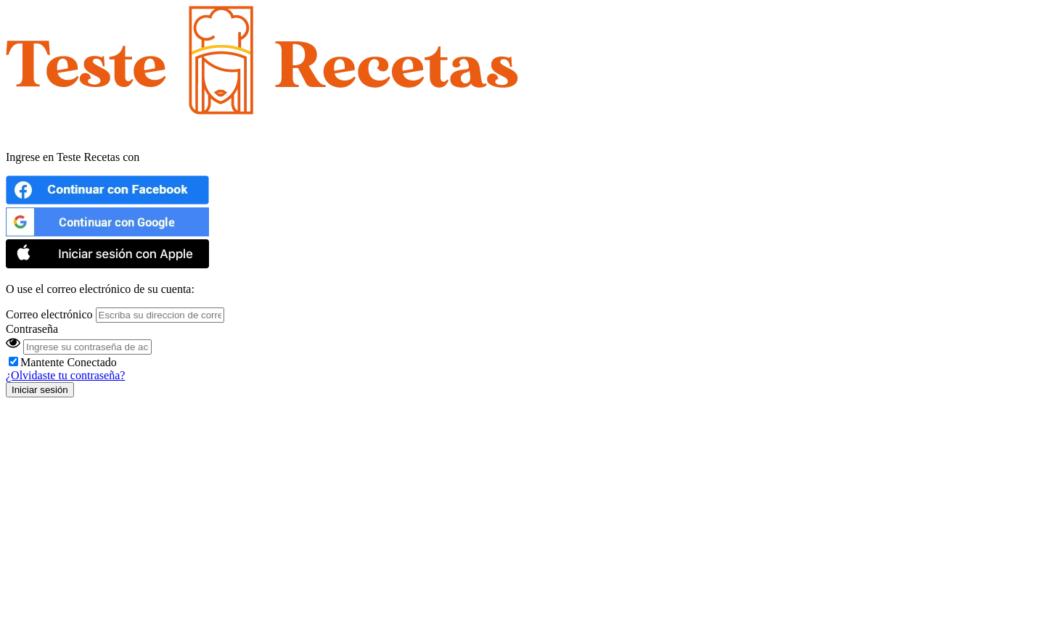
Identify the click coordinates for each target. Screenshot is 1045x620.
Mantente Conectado (63, 362)
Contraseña (32, 329)
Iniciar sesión (40, 389)
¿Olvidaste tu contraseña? (65, 375)
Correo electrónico (49, 314)
